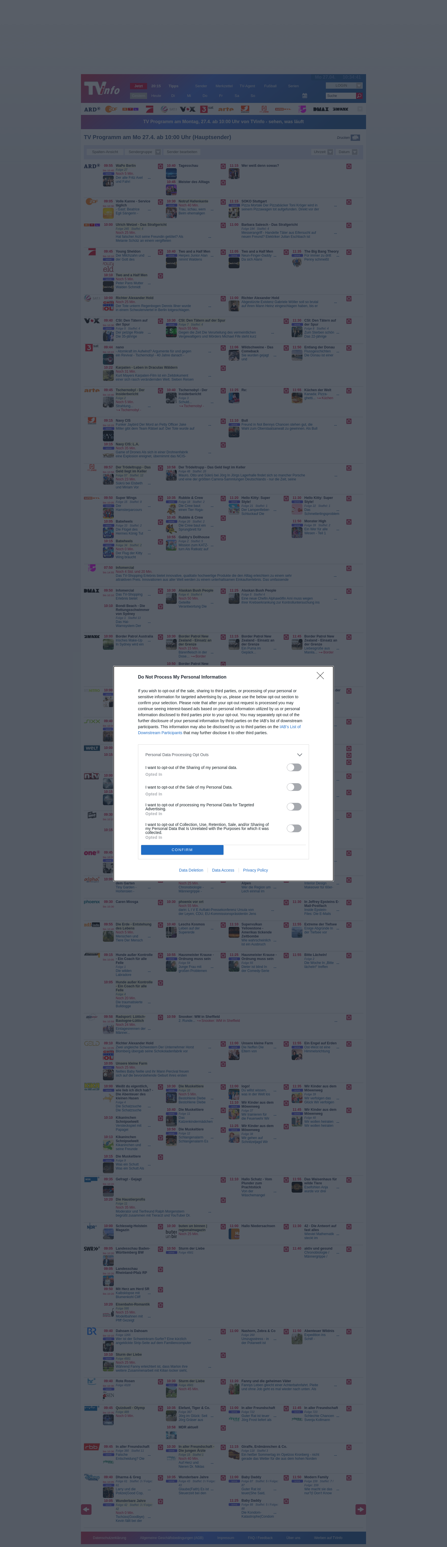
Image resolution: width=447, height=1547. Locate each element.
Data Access (223, 870)
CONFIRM (182, 850)
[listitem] (223, 755)
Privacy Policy (255, 870)
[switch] (294, 767)
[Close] (322, 677)
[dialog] (223, 773)
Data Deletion (191, 870)
